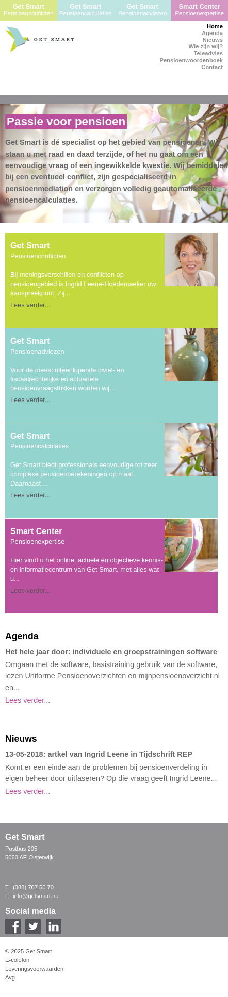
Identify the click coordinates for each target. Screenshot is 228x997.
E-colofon (17, 960)
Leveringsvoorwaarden (34, 969)
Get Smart (28, 10)
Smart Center (200, 10)
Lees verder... (30, 305)
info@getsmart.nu (35, 896)
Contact (212, 67)
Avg (10, 977)
